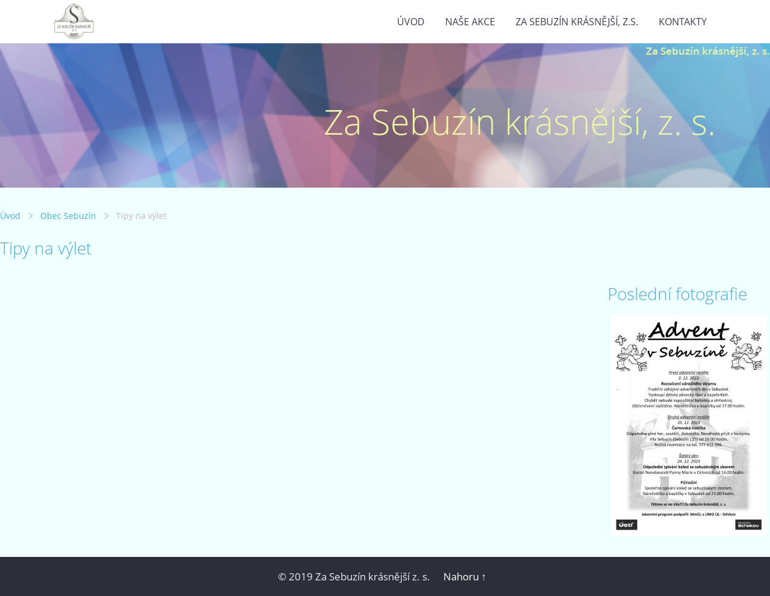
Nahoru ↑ (465, 576)
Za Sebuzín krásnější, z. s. (708, 51)
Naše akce (470, 21)
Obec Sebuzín (68, 215)
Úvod (411, 21)
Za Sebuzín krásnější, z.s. (577, 21)
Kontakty (683, 21)
